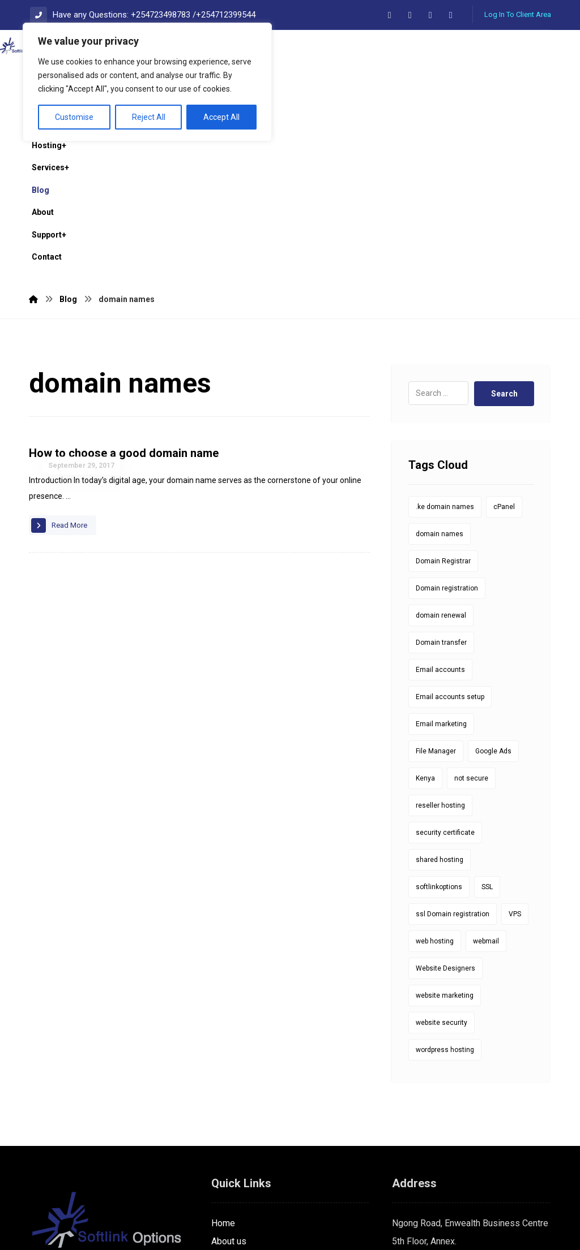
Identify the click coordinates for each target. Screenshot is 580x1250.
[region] (147, 82)
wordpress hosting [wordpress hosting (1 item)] (445, 894)
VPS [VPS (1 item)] (515, 758)
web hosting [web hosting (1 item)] (435, 785)
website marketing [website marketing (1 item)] (445, 839)
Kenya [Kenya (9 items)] (425, 622)
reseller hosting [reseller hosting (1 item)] (440, 649)
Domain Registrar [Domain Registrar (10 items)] (443, 405)
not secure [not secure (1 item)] (471, 622)
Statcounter (22, 1240)
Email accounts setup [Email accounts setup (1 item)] (450, 541)
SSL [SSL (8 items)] (487, 731)
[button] (390, 15)
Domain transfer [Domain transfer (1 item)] (441, 486)
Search (504, 237)
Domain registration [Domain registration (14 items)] (447, 432)
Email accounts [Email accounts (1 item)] (440, 514)
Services (228, 1121)
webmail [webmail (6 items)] (486, 785)
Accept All (221, 117)
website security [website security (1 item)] (441, 866)
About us (228, 1085)
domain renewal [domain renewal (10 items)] (441, 459)
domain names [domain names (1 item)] (439, 378)
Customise (74, 117)
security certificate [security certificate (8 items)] (445, 676)
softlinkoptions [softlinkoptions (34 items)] (439, 731)
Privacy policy (239, 1139)
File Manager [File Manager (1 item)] (436, 595)
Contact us (232, 1103)
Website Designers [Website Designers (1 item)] (445, 812)
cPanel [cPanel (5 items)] (504, 351)
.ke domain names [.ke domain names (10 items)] (445, 351)
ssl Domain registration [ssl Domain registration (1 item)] (452, 758)
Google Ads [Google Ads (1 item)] (493, 595)
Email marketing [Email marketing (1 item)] (441, 568)
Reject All (148, 117)
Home (223, 1067)
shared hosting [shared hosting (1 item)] (439, 704)
